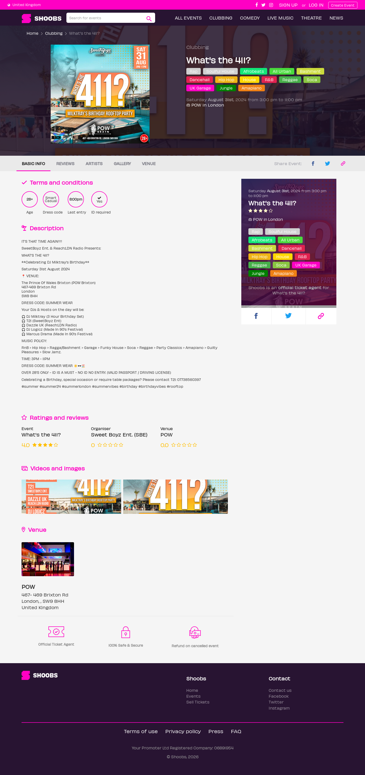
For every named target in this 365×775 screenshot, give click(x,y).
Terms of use (141, 731)
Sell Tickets (197, 701)
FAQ (236, 731)
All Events (188, 17)
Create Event (343, 5)
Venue (149, 163)
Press (215, 731)
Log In (316, 4)
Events (193, 696)
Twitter (276, 701)
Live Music (280, 17)
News (336, 17)
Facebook (279, 696)
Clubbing (220, 17)
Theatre (311, 17)
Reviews (65, 163)
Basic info (33, 163)
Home (33, 33)
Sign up (288, 4)
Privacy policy (183, 731)
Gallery (122, 163)
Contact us (280, 690)
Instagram (279, 708)
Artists (94, 163)
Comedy (250, 17)
